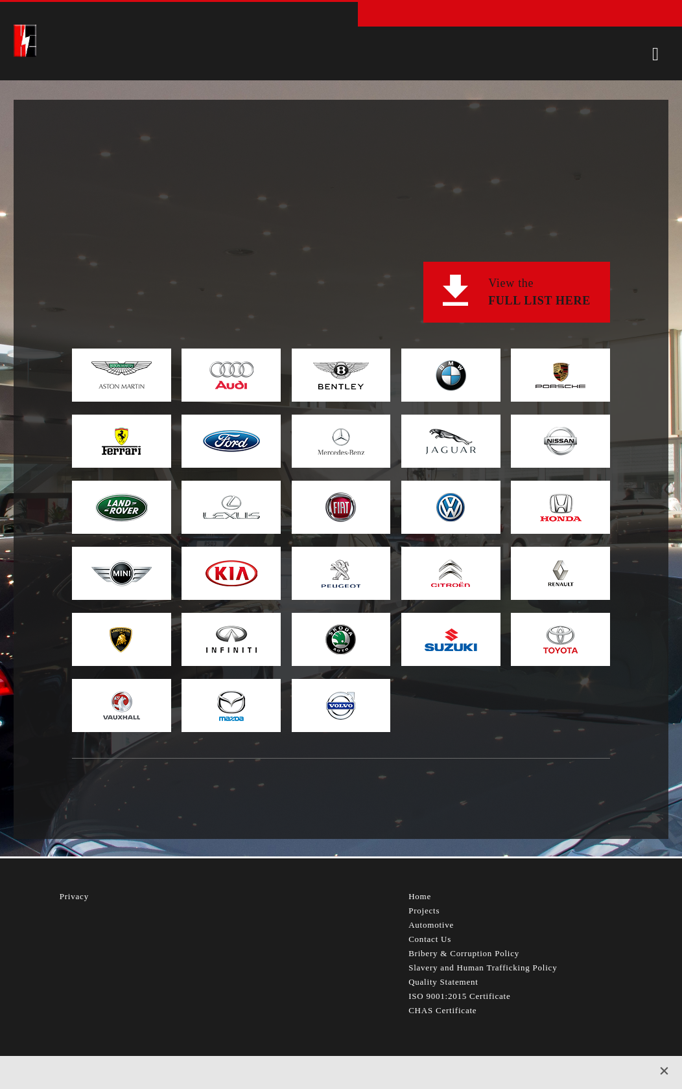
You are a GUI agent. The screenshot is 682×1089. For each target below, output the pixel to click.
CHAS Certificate (442, 1010)
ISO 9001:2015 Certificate (459, 996)
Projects (424, 910)
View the (539, 293)
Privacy (74, 896)
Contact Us (429, 939)
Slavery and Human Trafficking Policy (482, 967)
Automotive (431, 925)
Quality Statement (443, 982)
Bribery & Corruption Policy (463, 953)
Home (419, 896)
